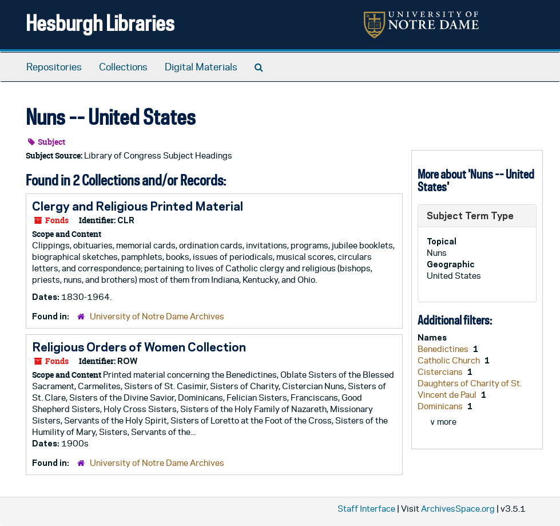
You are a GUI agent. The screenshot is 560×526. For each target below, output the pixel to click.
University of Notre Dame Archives (157, 316)
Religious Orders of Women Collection (139, 347)
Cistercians (441, 372)
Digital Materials (201, 67)
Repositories (54, 67)
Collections (123, 67)
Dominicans (441, 406)
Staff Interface (366, 508)
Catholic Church (450, 360)
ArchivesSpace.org (458, 508)
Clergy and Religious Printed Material (137, 206)
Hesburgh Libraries (100, 22)
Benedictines (444, 349)
